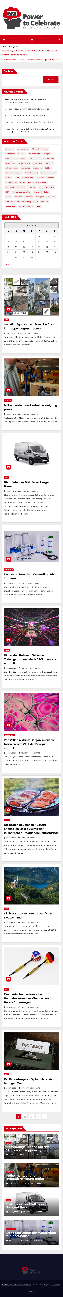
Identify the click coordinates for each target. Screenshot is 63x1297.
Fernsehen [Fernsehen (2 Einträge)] (25, 168)
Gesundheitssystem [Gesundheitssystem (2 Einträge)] (13, 173)
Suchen (8, 71)
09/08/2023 (11, 753)
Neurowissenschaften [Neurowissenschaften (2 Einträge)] (21, 192)
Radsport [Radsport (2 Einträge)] (29, 197)
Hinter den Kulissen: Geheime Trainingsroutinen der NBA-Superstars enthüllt (30, 659)
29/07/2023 (11, 922)
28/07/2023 (11, 1007)
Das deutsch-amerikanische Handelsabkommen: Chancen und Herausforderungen (27, 998)
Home (31, 1291)
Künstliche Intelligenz (19, 55)
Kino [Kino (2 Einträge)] (17, 178)
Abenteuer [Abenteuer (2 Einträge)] (9, 149)
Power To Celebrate (28, 333)
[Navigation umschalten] (32, 39)
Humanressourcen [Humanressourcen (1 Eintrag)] (48, 173)
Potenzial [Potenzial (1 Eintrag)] (18, 197)
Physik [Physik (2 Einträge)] (8, 197)
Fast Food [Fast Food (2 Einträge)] (49, 163)
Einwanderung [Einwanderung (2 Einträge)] (24, 163)
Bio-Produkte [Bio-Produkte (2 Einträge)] (34, 154)
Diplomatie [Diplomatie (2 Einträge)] (10, 163)
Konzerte (5, 55)
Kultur (34, 51)
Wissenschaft (10, 735)
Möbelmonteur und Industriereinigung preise (27, 109)
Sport (7, 650)
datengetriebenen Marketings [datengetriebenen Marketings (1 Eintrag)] (41, 158)
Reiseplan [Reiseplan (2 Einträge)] (40, 197)
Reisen (7, 820)
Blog (6, 319)
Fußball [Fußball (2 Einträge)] (48, 168)
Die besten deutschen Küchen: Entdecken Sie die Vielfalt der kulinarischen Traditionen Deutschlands (31, 829)
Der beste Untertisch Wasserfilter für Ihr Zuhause (29, 122)
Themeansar (55, 1285)
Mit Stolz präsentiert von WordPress (17, 1285)
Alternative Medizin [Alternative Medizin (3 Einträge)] (40, 149)
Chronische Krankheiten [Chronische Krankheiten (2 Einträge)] (15, 158)
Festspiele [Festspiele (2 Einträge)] (37, 168)
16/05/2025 (11, 414)
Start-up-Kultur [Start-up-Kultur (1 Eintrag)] (12, 202)
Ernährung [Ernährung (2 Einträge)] (37, 163)
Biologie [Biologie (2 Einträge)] (46, 154)
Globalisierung (7, 51)
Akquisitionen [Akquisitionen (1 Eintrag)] (23, 149)
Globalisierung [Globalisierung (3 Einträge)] (31, 173)
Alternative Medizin (22, 51)
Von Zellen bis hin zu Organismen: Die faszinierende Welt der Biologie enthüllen (29, 744)
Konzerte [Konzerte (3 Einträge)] (40, 178)
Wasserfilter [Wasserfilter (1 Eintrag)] (10, 206)
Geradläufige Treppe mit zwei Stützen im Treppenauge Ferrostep (28, 1150)
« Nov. (7, 265)
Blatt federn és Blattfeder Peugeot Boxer (25, 115)
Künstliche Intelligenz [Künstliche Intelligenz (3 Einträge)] (37, 182)
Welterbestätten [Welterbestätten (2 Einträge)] (26, 206)
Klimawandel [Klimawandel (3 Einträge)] (27, 178)
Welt (6, 908)
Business (8, 400)
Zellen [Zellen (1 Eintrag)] (38, 206)
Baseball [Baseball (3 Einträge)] (22, 154)
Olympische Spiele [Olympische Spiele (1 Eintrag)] (41, 192)
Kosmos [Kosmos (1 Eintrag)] (50, 178)
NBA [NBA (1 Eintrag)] (7, 192)
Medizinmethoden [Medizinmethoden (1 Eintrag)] (46, 187)
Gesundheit (9, 569)
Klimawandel (52, 51)
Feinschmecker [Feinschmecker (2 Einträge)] (11, 168)
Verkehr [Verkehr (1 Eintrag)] (44, 202)
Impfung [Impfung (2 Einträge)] (8, 178)
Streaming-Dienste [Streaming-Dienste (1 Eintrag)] (30, 202)
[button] (59, 39)
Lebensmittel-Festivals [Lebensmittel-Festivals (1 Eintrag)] (15, 187)
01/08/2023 (11, 838)
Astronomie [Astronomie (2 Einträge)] (10, 154)
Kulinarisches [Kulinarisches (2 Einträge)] (11, 182)
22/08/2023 (11, 583)
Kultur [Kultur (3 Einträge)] (22, 182)
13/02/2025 (11, 491)
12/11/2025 (11, 333)
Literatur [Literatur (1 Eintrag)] (31, 187)
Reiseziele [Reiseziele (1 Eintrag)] (51, 197)
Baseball (42, 51)
